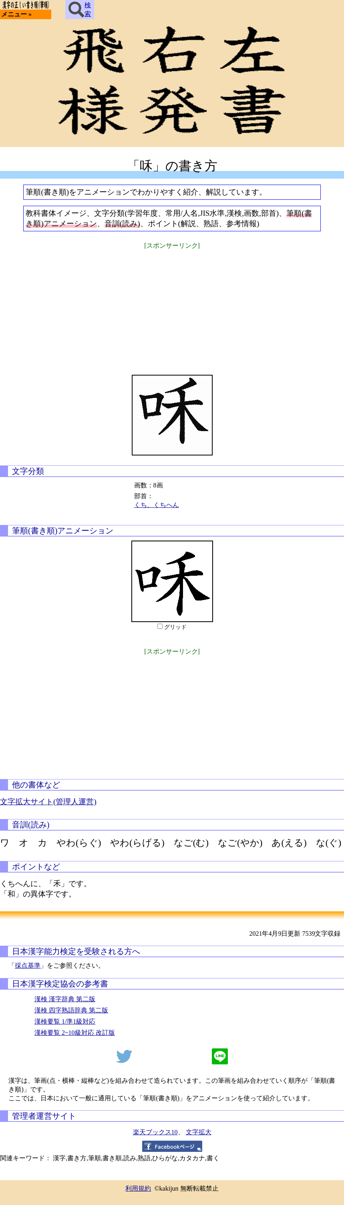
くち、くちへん (156, 504)
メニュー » (16, 14)
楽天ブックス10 (155, 1132)
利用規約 (138, 1188)
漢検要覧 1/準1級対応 (64, 1021)
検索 (79, 10)
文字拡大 (198, 1132)
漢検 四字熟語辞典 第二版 (71, 1010)
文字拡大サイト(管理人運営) (48, 801)
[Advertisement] (172, 307)
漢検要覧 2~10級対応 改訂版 (74, 1032)
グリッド (175, 627)
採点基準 (27, 965)
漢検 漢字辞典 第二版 (64, 999)
